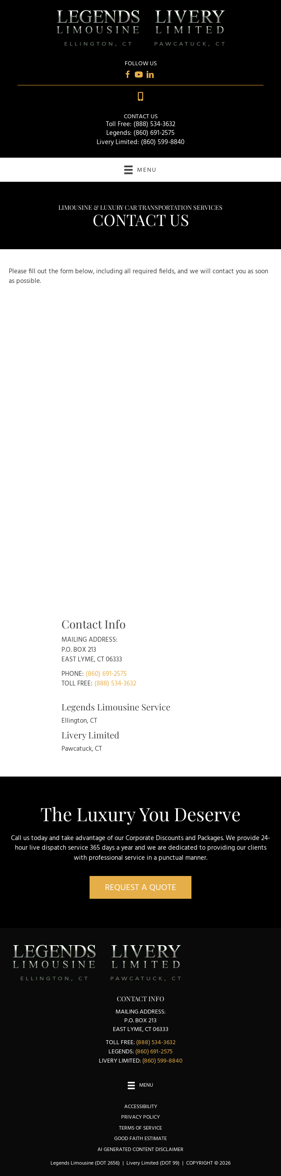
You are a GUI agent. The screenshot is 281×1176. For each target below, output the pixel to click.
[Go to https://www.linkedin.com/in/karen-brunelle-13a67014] (150, 76)
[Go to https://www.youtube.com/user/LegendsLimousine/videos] (139, 76)
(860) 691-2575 (154, 133)
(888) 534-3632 (154, 124)
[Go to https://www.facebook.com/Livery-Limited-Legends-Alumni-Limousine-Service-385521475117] (127, 76)
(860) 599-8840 (162, 142)
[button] (140, 887)
